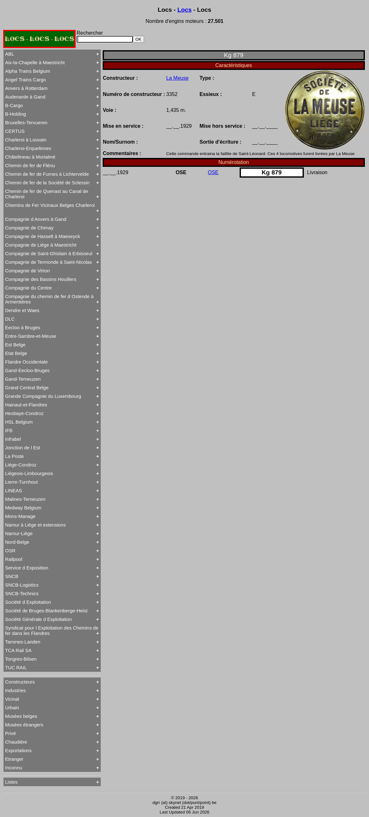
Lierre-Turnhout (21, 482)
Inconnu (13, 767)
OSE (213, 172)
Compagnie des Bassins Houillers (40, 279)
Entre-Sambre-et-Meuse (30, 336)
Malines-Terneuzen (25, 499)
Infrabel (13, 439)
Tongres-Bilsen (21, 659)
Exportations (18, 750)
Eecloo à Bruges (22, 327)
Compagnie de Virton (27, 270)
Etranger (14, 759)
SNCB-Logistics (21, 585)
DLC (10, 319)
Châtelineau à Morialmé (30, 157)
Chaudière (16, 742)
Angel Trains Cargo (25, 79)
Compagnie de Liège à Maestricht (40, 245)
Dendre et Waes (22, 310)
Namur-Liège (19, 533)
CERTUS (14, 131)
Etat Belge (16, 353)
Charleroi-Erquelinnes (28, 148)
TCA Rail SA (18, 650)
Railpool (13, 559)
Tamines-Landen (22, 641)
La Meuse (177, 78)
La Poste (14, 456)
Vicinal (12, 699)
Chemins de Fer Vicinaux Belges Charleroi (50, 205)
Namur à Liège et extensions (35, 525)
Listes (11, 782)
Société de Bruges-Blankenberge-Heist (46, 610)
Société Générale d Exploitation (38, 619)
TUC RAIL (16, 667)
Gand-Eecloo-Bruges (27, 370)
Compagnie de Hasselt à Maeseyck (42, 236)
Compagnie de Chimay (29, 227)
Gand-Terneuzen (23, 379)
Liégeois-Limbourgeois (29, 473)
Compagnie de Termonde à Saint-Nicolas (48, 262)
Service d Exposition (26, 567)
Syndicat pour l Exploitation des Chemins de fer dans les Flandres (52, 630)
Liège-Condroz (20, 464)
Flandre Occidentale (26, 361)
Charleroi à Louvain (25, 139)
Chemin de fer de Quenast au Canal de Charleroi (46, 193)
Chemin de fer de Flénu (30, 165)
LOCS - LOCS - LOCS (39, 39)
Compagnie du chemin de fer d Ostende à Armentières (49, 299)
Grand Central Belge (27, 387)
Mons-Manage (20, 516)
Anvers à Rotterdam (26, 88)
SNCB (11, 576)
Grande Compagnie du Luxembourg (43, 396)
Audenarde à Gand (25, 96)
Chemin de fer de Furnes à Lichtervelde (47, 174)
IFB (8, 430)
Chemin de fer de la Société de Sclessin (47, 182)
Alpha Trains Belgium (27, 71)
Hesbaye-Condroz (24, 413)
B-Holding (15, 114)
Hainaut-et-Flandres (26, 404)
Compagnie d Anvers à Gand (35, 219)
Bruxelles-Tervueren (26, 122)
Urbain (12, 707)
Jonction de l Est (22, 447)
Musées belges (21, 716)
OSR (10, 550)
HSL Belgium (19, 422)
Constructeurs (20, 681)
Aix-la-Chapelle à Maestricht (35, 62)
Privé (10, 733)
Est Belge (15, 344)
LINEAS (13, 490)
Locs (184, 9)
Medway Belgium (23, 507)
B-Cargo (14, 105)
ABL (9, 54)
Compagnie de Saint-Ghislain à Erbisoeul (48, 253)
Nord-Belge (17, 542)
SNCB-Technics (21, 593)
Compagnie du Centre (28, 287)
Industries (15, 690)
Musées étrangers (24, 724)
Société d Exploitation (28, 602)
